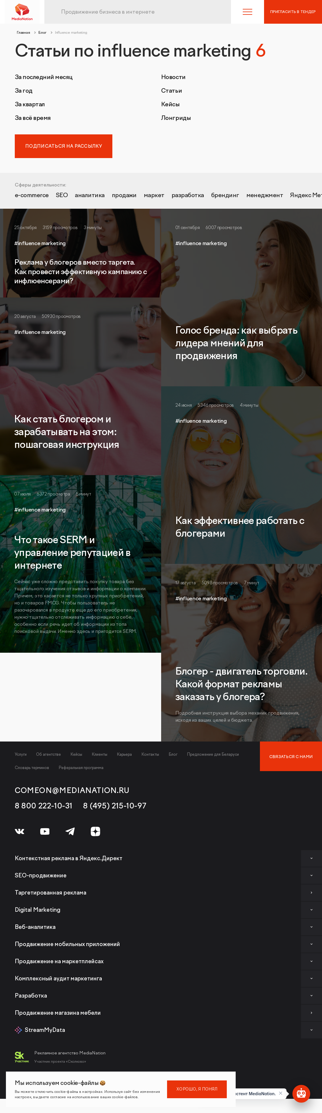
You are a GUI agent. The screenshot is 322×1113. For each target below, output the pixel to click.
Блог (173, 754)
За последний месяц (44, 77)
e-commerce (32, 195)
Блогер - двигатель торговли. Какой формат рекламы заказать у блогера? (241, 684)
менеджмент (266, 195)
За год (24, 91)
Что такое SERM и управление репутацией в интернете (72, 553)
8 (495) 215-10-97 (114, 806)
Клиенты (99, 754)
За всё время (33, 118)
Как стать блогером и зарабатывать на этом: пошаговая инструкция (66, 432)
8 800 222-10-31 (43, 806)
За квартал (30, 104)
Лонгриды (176, 118)
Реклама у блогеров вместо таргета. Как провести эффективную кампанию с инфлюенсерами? (80, 271)
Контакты (150, 754)
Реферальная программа (81, 767)
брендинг (226, 195)
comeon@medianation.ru (72, 790)
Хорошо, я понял (197, 1089)
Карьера (124, 754)
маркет (155, 195)
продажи (124, 195)
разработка (188, 195)
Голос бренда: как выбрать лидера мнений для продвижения (236, 343)
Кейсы (170, 104)
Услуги (21, 754)
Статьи (171, 91)
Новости (173, 77)
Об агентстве (48, 754)
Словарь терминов (32, 767)
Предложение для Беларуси (213, 754)
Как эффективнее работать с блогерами (240, 527)
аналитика (90, 195)
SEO (62, 195)
